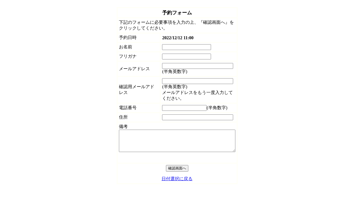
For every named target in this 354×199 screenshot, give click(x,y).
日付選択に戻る (177, 182)
